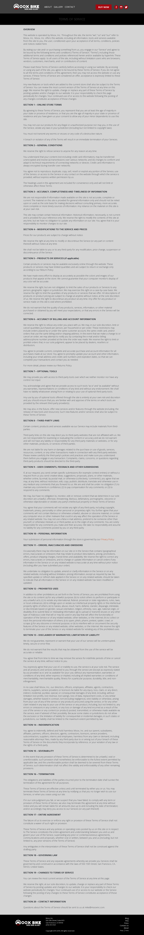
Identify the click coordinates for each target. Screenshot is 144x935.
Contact (70, 6)
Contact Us (124, 925)
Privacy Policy (107, 539)
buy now (103, 7)
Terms (127, 930)
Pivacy (121, 930)
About (48, 6)
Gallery (58, 6)
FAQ (127, 921)
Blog (127, 918)
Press (126, 923)
